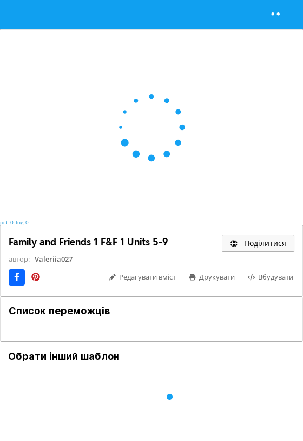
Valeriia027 (54, 259)
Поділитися (258, 243)
